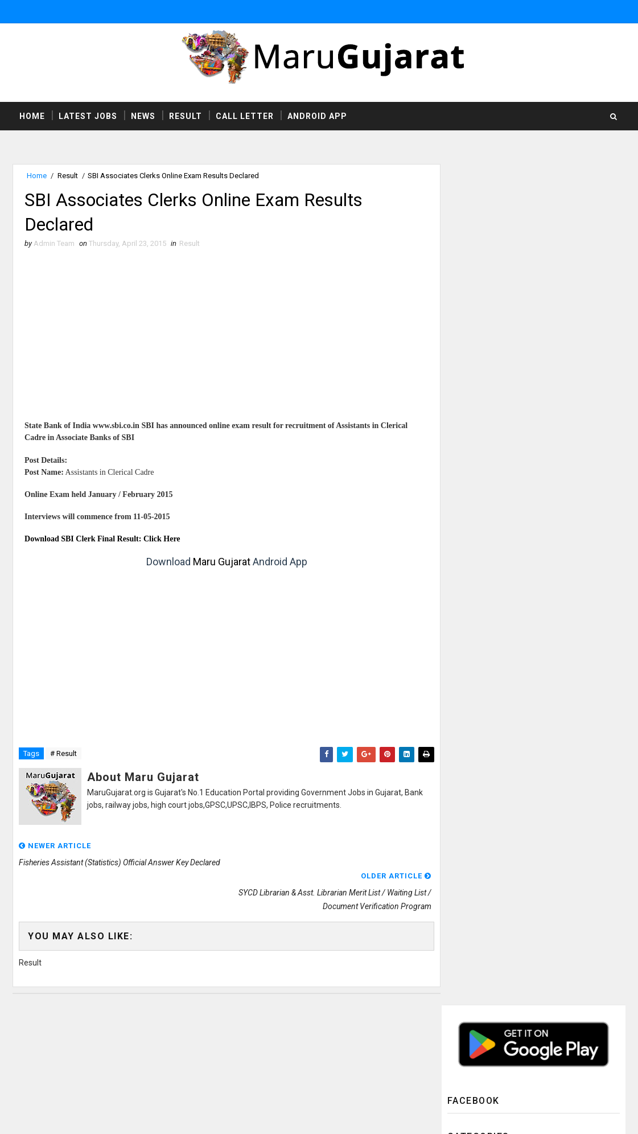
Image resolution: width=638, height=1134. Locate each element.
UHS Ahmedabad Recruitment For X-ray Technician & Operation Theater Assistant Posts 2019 (560, 786)
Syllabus (474, 627)
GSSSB (469, 397)
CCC (465, 358)
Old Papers (477, 531)
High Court (477, 435)
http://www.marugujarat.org (353, 1044)
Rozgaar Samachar (491, 570)
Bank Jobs (475, 339)
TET (464, 666)
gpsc (467, 705)
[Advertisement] (223, 341)
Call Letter (245, 116)
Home (32, 116)
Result (185, 116)
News (143, 116)
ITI (462, 454)
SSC (465, 589)
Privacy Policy (435, 1055)
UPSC (467, 685)
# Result (63, 754)
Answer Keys (480, 320)
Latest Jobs (88, 116)
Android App (317, 116)
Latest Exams (481, 474)
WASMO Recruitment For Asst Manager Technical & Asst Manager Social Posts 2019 (555, 927)
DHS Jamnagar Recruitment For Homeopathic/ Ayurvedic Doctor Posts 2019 (558, 833)
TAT (463, 647)
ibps (465, 724)
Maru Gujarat (217, 563)
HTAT (466, 416)
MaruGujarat (209, 1021)
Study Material (484, 609)
